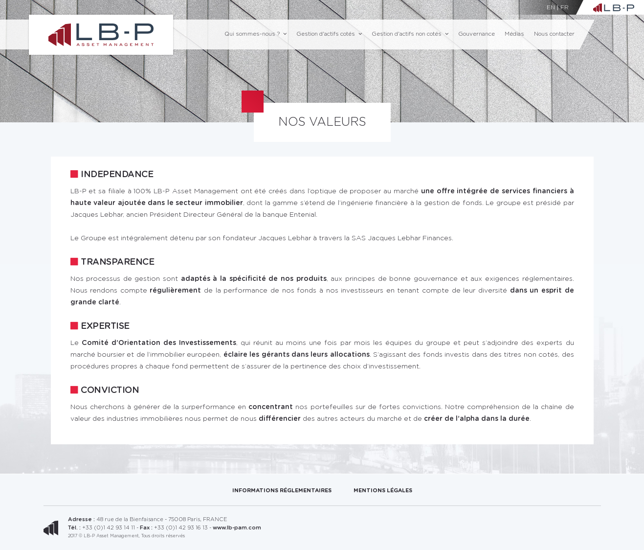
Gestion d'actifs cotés (329, 34)
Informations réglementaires (282, 490)
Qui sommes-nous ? (255, 34)
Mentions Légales (383, 490)
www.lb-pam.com (237, 527)
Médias (514, 34)
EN (551, 7)
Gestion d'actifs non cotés (410, 34)
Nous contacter (554, 34)
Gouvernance (476, 34)
